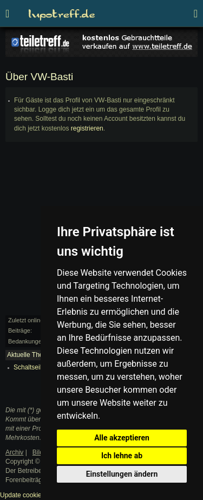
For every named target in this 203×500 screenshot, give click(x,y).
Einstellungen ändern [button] (122, 474)
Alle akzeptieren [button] (121, 437)
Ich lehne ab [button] (121, 455)
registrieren (87, 128)
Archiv (14, 452)
